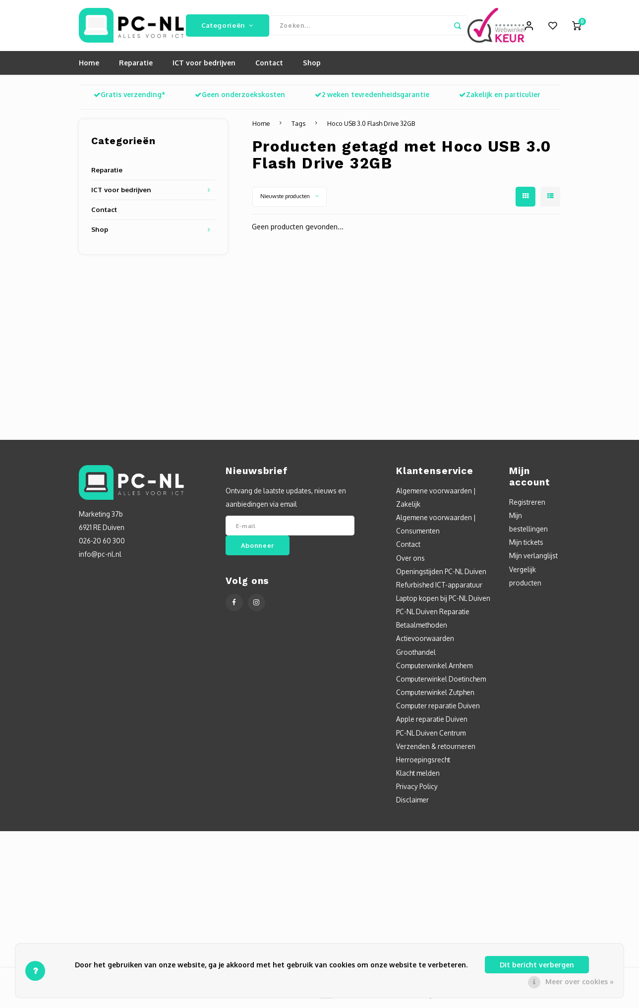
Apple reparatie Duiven (431, 723)
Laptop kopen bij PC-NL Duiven (443, 601)
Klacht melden (418, 776)
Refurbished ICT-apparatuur (439, 588)
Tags (298, 127)
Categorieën (227, 27)
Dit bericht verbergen (537, 964)
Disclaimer (412, 803)
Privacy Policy (417, 790)
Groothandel (416, 655)
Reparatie (136, 66)
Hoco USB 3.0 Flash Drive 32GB (371, 127)
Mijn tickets (526, 545)
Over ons (410, 561)
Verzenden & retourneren (435, 749)
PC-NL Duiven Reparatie (432, 615)
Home (89, 66)
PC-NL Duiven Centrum (430, 736)
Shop (312, 66)
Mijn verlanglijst (533, 559)
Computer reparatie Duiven (438, 709)
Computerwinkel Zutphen (435, 695)
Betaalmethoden (421, 628)
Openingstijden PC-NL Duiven (441, 575)
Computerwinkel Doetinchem (441, 682)
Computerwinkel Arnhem (434, 669)
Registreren (527, 505)
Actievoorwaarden (425, 642)
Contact (269, 66)
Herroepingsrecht (423, 763)
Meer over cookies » (579, 981)
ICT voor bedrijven (204, 66)
